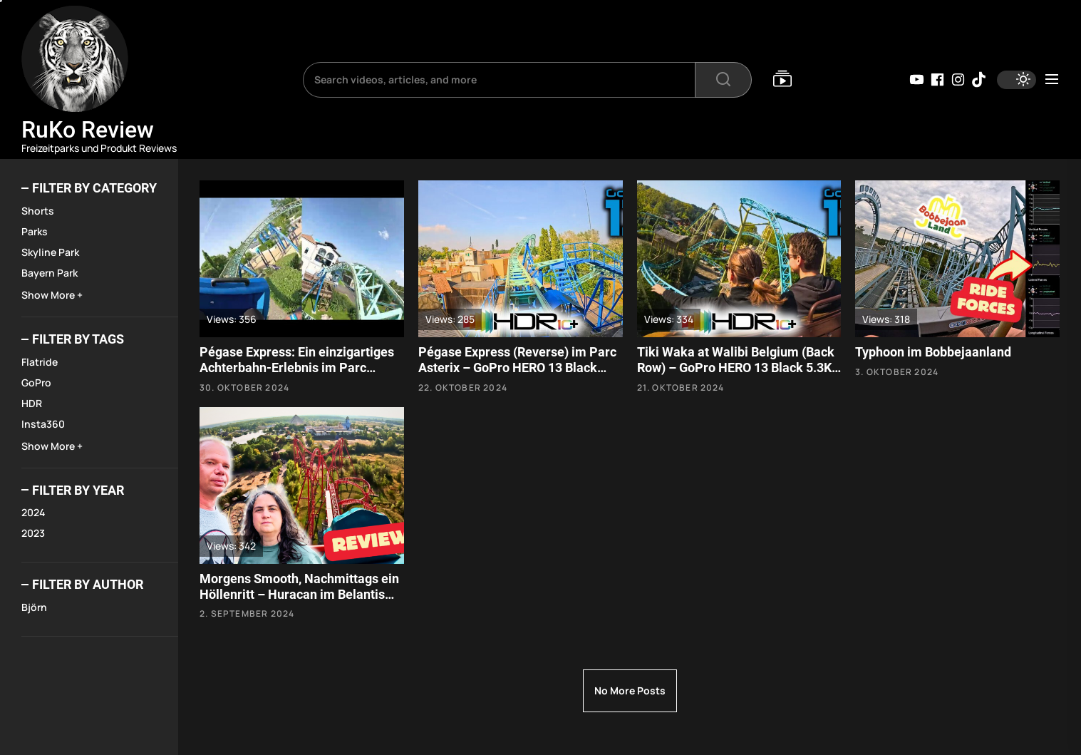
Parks (34, 231)
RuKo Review (87, 129)
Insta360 (43, 424)
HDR (31, 403)
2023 (33, 533)
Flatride (39, 362)
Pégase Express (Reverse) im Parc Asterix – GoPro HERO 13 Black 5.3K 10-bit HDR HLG (517, 367)
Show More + (52, 295)
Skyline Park (50, 252)
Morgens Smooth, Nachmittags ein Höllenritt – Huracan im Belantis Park (299, 594)
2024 (33, 512)
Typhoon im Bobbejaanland (933, 351)
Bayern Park (49, 272)
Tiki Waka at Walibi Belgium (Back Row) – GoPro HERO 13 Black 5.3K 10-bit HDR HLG (735, 367)
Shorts (37, 210)
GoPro (36, 382)
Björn (34, 607)
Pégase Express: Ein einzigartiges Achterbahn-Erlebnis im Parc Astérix (297, 367)
